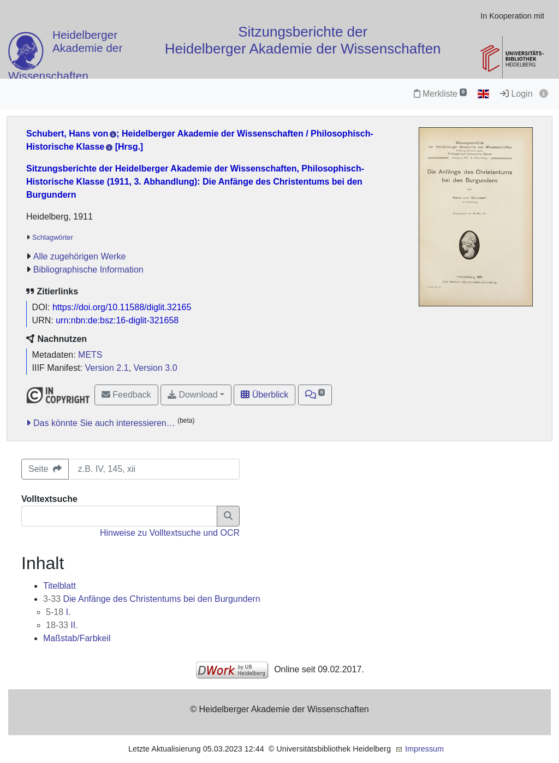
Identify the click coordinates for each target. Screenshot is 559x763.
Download (193, 394)
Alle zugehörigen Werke (79, 256)
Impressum (424, 748)
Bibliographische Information (88, 269)
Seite (45, 469)
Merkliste (440, 93)
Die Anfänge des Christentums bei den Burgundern (151, 599)
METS (90, 354)
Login (516, 93)
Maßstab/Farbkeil (77, 638)
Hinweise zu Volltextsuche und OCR (170, 532)
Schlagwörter (52, 237)
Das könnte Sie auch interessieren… (104, 423)
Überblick (264, 394)
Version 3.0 (155, 367)
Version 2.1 (107, 367)
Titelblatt (59, 585)
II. (62, 625)
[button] (315, 395)
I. (58, 612)
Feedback (126, 394)
